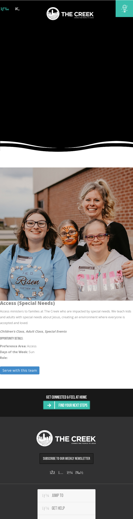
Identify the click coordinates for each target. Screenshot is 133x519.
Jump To (52, 495)
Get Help (53, 507)
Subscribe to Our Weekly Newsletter (66, 458)
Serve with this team (20, 370)
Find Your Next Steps (73, 405)
